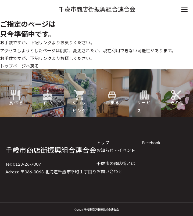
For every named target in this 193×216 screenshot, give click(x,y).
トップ (102, 142)
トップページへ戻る (19, 65)
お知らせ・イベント (115, 150)
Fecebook (151, 142)
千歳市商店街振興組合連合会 (97, 9)
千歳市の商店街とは (115, 163)
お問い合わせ (109, 171)
